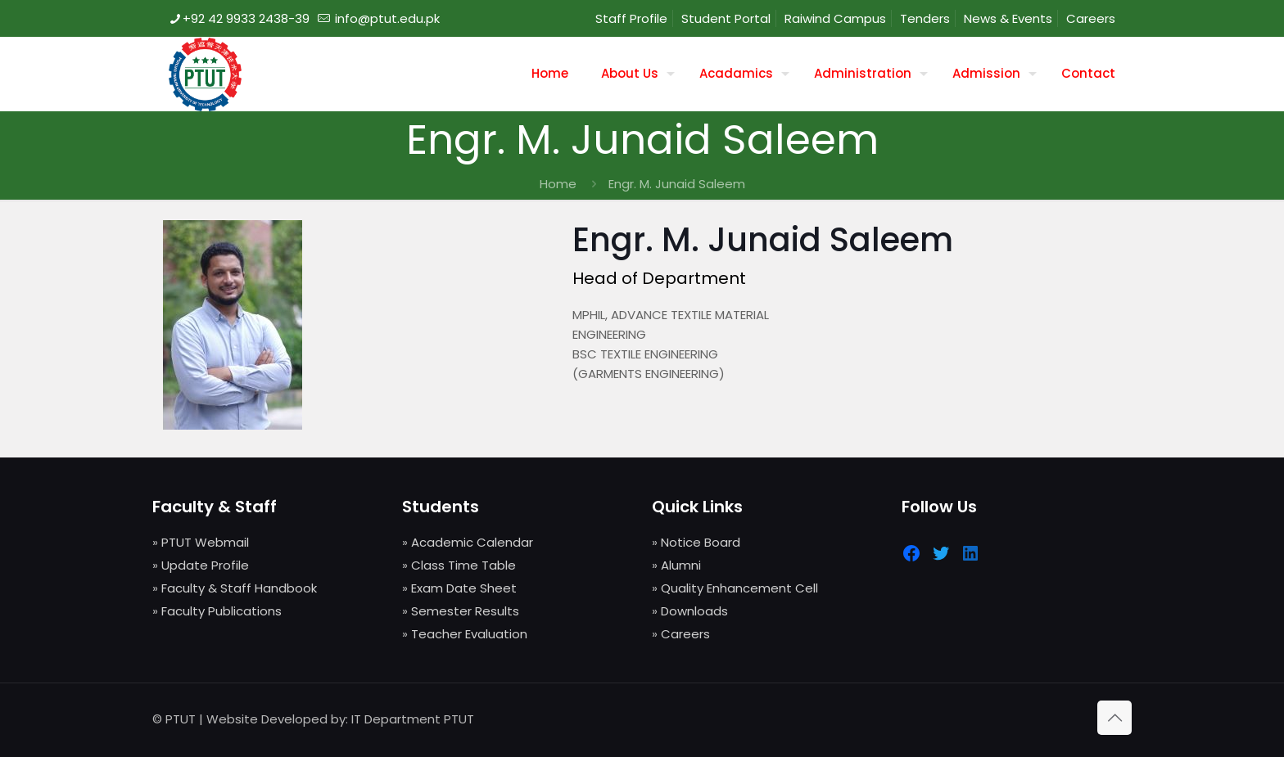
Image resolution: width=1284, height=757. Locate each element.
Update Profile (205, 565)
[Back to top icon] (1114, 718)
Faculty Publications (221, 611)
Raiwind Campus (835, 18)
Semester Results (465, 611)
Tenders (925, 18)
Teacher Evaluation (469, 633)
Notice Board (700, 542)
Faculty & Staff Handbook (239, 588)
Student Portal (726, 18)
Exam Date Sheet (464, 588)
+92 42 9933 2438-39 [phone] (246, 18)
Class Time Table (463, 565)
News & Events (1008, 18)
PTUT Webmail (205, 542)
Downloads (694, 611)
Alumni (681, 565)
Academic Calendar (472, 542)
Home (558, 183)
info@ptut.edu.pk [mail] (386, 18)
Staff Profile (631, 18)
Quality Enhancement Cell (739, 588)
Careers (1090, 18)
